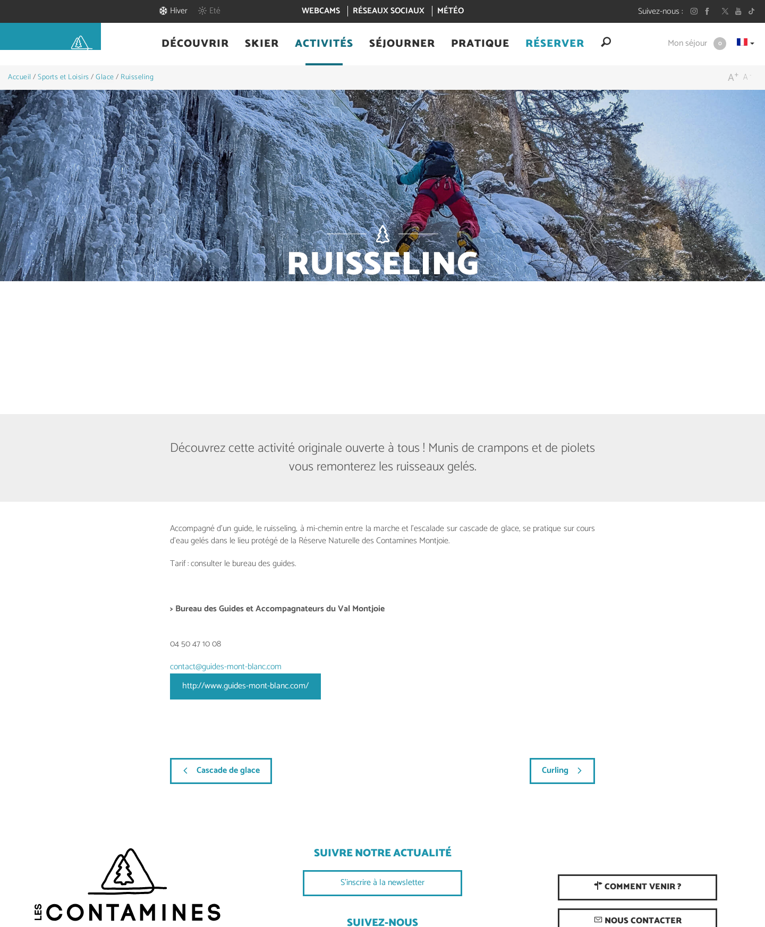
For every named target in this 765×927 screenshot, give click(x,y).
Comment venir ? (637, 887)
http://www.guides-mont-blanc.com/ (245, 686)
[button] (195, 44)
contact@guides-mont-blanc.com (226, 667)
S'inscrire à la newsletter (382, 882)
